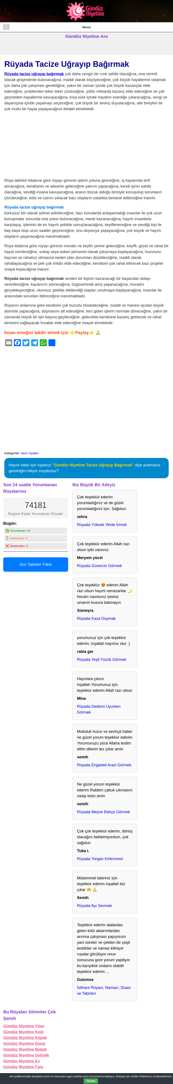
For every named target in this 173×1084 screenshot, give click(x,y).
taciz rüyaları (30, 453)
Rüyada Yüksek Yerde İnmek (102, 525)
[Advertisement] (86, 145)
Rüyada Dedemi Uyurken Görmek (98, 709)
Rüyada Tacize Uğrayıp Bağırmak (66, 64)
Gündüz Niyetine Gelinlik (26, 1055)
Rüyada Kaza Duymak (96, 618)
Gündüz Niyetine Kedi (23, 1032)
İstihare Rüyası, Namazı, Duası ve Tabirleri (104, 990)
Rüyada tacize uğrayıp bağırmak (34, 74)
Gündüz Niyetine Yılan (23, 1026)
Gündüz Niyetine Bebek (25, 1049)
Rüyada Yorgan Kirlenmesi (100, 859)
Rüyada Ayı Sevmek (94, 906)
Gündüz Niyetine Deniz (24, 1043)
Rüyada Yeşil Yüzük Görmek (101, 659)
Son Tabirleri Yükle (35, 564)
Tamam (90, 1080)
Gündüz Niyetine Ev (21, 1061)
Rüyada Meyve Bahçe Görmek (103, 812)
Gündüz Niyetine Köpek (25, 1038)
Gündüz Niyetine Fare (23, 1067)
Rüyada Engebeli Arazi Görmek (104, 765)
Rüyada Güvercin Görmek (99, 566)
